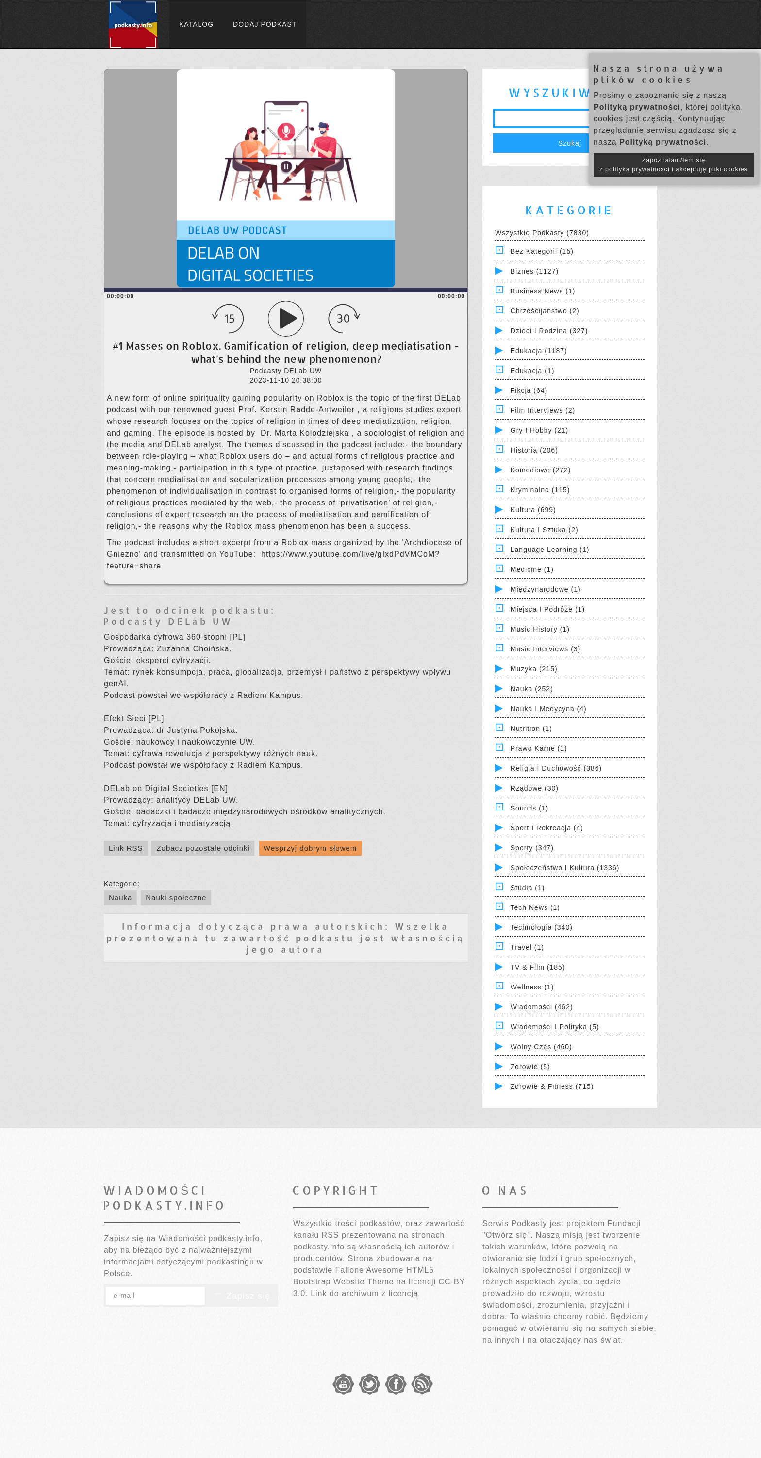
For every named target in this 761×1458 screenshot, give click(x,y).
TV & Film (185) (538, 967)
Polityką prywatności (637, 107)
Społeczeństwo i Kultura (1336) (565, 868)
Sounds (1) (529, 808)
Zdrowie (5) (530, 1066)
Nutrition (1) (531, 728)
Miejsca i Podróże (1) (548, 609)
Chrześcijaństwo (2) (545, 311)
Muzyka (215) (534, 669)
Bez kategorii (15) (542, 251)
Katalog (196, 24)
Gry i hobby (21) (539, 430)
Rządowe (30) (535, 788)
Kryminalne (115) (540, 490)
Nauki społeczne (176, 897)
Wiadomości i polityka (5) (555, 1027)
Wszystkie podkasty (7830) (542, 233)
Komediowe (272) (541, 470)
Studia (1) (528, 887)
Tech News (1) (535, 907)
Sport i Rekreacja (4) (547, 828)
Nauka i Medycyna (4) (549, 709)
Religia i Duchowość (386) (556, 768)
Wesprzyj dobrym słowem (310, 848)
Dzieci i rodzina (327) (549, 331)
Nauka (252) (532, 689)
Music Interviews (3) (545, 649)
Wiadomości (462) (542, 1007)
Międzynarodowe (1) (546, 589)
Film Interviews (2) (543, 410)
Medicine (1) (532, 569)
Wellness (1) (532, 987)
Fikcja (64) (529, 390)
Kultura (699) (533, 510)
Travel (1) (527, 947)
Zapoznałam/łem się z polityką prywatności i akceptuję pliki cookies (673, 165)
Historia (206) (534, 450)
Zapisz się (241, 1296)
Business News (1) (543, 291)
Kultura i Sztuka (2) (545, 530)
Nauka (120, 897)
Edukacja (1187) (539, 351)
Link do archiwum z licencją (364, 1293)
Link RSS (126, 848)
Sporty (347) (532, 848)
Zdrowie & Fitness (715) (552, 1086)
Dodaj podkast (265, 24)
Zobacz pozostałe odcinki (202, 848)
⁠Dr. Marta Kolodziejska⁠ (306, 433)
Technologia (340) (542, 927)
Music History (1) (540, 629)
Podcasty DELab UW (168, 621)
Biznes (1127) (535, 271)
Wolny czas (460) (541, 1047)
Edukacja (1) (533, 370)
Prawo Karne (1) (539, 748)
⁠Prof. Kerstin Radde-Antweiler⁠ (297, 409)
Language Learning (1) (550, 549)
